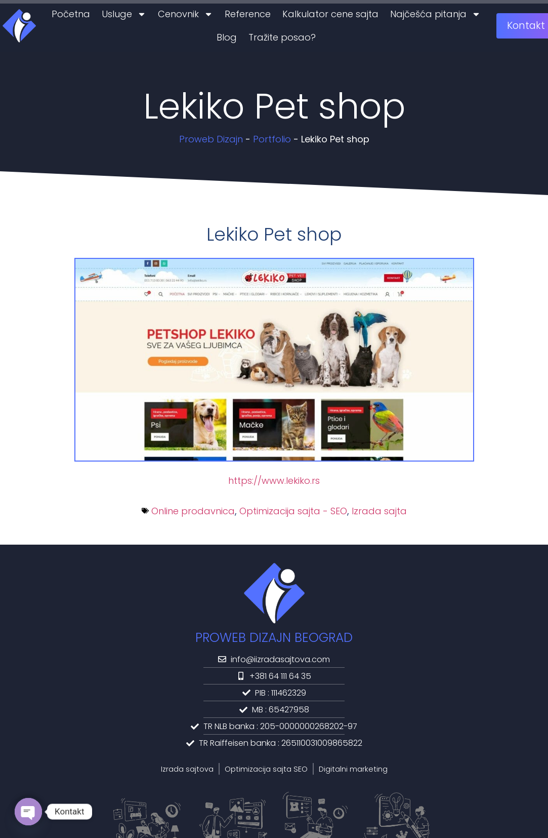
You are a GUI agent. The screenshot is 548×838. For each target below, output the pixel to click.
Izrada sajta (379, 511)
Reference (248, 14)
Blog (227, 37)
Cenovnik (185, 14)
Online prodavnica (193, 511)
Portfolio (272, 139)
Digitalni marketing (353, 769)
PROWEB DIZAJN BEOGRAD (274, 637)
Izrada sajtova (187, 769)
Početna (71, 14)
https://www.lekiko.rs (274, 480)
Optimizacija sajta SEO (266, 769)
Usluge (124, 14)
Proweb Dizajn (211, 139)
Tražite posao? (282, 37)
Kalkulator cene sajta (330, 14)
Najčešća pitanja (435, 14)
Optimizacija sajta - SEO (293, 511)
